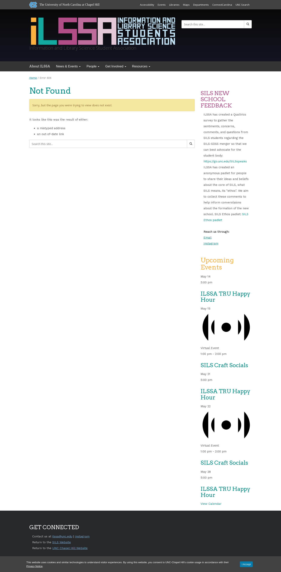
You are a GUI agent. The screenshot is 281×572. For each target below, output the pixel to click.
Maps (186, 4)
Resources (141, 66)
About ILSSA (39, 66)
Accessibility (147, 4)
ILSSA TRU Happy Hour (225, 296)
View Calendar (211, 504)
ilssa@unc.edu (62, 536)
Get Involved (115, 66)
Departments (201, 4)
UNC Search (243, 4)
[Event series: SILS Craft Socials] (229, 354)
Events (162, 4)
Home (33, 77)
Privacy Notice (34, 566)
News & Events (68, 66)
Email (208, 237)
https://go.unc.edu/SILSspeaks (225, 161)
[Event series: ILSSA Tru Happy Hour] (214, 282)
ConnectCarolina (222, 4)
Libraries (174, 4)
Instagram (211, 243)
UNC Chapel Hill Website (70, 548)
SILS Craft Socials (224, 365)
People (92, 66)
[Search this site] (212, 24)
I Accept (246, 564)
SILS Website (61, 542)
